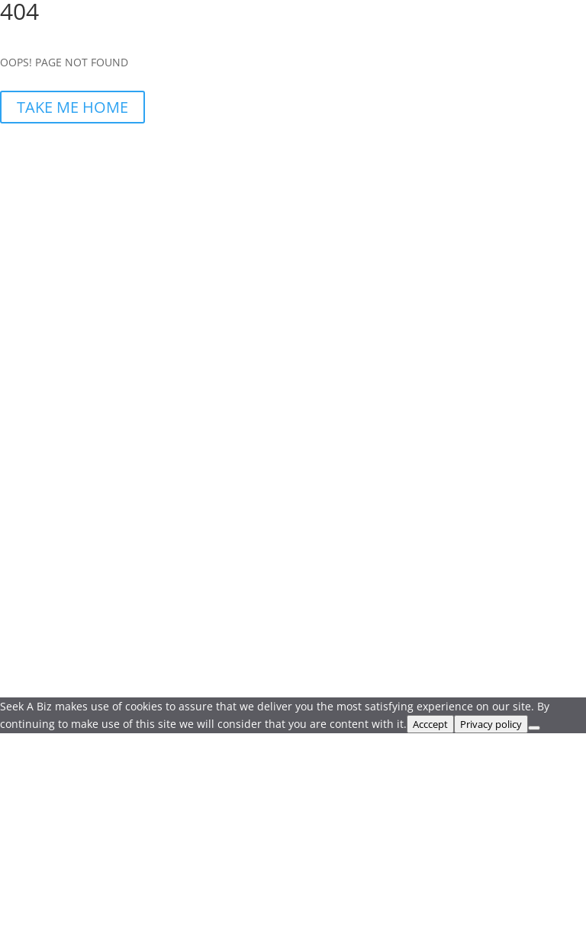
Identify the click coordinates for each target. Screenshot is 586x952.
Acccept (430, 724)
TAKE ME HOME (72, 107)
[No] (534, 728)
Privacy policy (491, 724)
